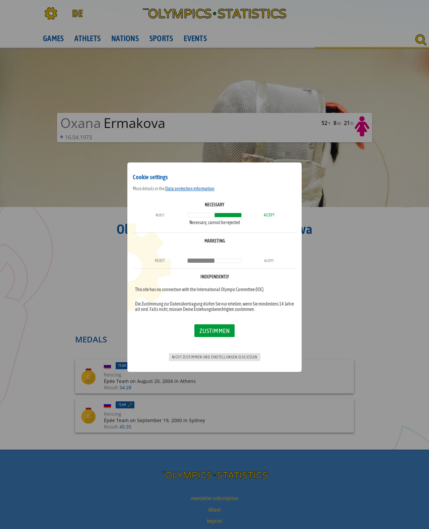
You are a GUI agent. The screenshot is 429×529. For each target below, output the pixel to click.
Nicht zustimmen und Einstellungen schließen (214, 357)
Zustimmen (214, 330)
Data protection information (189, 188)
